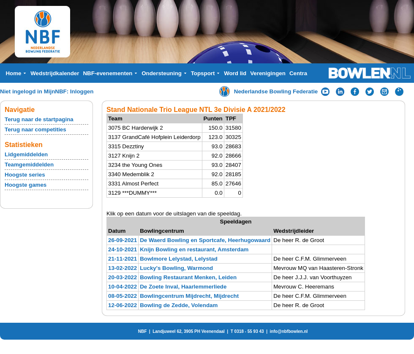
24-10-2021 (122, 249)
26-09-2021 (122, 240)
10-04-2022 (122, 286)
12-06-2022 (122, 305)
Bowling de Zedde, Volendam (179, 305)
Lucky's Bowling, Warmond (176, 268)
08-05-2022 (122, 296)
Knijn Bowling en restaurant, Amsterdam (194, 249)
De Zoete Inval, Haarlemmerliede (183, 286)
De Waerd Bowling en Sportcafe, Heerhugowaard (205, 240)
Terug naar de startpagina (39, 119)
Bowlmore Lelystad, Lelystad (179, 259)
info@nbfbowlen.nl (289, 331)
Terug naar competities (35, 129)
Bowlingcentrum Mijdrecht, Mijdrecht (189, 296)
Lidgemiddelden (26, 154)
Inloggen (82, 91)
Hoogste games (25, 185)
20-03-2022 (122, 277)
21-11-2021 (122, 259)
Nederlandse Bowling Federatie (276, 91)
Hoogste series (25, 175)
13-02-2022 (122, 268)
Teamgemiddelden (29, 164)
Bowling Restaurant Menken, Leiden (188, 277)
